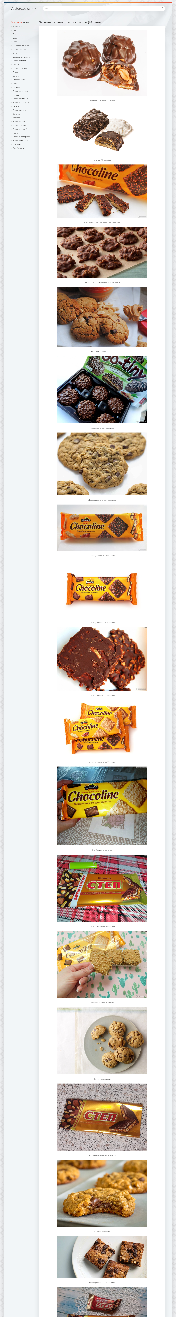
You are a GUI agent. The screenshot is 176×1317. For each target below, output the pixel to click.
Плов (15, 42)
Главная (33, 8)
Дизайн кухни (18, 148)
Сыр (14, 34)
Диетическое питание (22, 46)
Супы (15, 84)
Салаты (16, 76)
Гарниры (16, 95)
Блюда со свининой (21, 99)
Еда (14, 30)
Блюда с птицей (19, 61)
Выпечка (16, 114)
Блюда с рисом (19, 122)
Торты (15, 133)
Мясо (15, 38)
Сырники (16, 87)
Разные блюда (19, 26)
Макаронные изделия (21, 57)
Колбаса (16, 118)
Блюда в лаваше (20, 110)
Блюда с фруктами (20, 91)
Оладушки (17, 144)
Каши (15, 53)
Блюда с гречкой (20, 129)
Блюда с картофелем (21, 137)
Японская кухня (19, 80)
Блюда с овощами (20, 141)
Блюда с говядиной (21, 103)
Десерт (16, 106)
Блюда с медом (19, 49)
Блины (15, 72)
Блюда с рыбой (19, 125)
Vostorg (20, 9)
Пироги (16, 65)
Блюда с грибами (20, 68)
